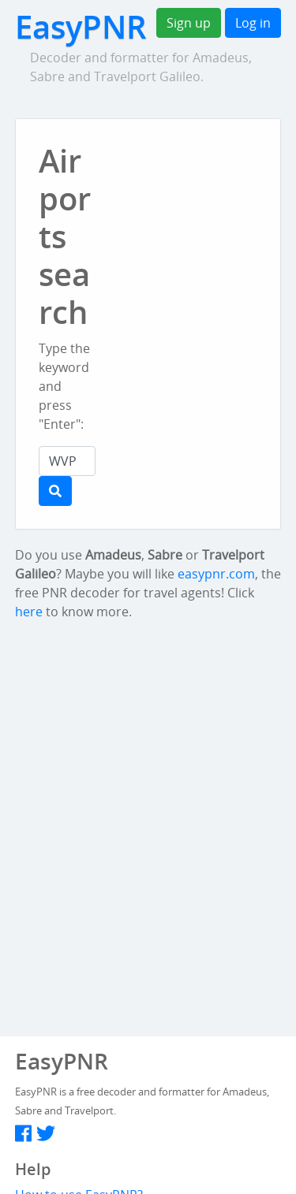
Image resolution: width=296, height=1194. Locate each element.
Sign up (189, 23)
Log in (253, 23)
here (29, 611)
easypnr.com (216, 573)
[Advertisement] (207, 232)
